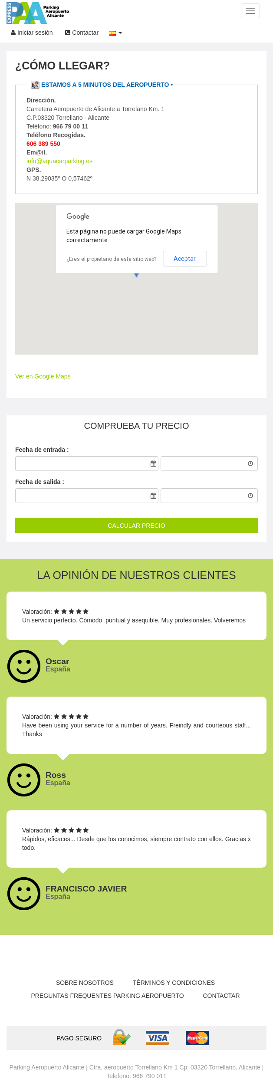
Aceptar (185, 258)
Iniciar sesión (32, 32)
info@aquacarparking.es (59, 161)
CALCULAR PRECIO (136, 525)
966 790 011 (150, 1076)
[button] (115, 30)
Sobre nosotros (85, 982)
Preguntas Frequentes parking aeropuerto (107, 995)
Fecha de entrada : (42, 449)
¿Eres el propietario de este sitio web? (111, 259)
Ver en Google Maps (43, 376)
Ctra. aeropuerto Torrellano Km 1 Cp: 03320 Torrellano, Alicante (174, 1067)
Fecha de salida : (39, 481)
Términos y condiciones (174, 982)
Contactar (82, 32)
